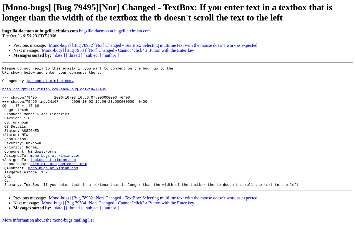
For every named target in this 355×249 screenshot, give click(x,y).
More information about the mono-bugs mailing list (48, 244)
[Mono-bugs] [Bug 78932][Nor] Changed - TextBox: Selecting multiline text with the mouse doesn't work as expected (152, 45)
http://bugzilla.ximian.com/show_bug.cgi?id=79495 (54, 93)
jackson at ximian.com (53, 178)
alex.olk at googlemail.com (58, 183)
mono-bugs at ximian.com (55, 173)
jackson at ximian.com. (50, 83)
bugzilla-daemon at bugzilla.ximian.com (115, 31)
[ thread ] (74, 55)
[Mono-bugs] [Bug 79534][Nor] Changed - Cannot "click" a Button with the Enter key (117, 50)
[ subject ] (92, 55)
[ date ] (58, 55)
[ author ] (110, 55)
